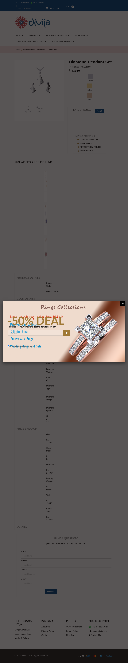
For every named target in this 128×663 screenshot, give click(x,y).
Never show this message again (20, 346)
